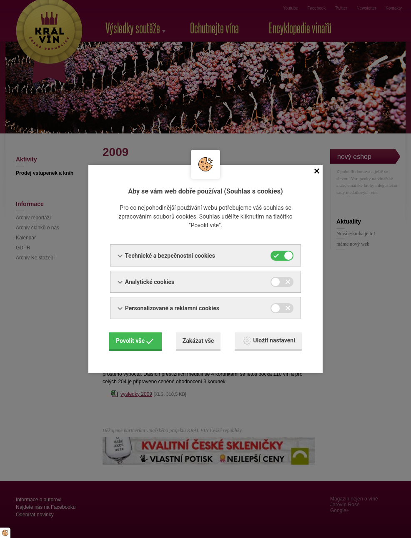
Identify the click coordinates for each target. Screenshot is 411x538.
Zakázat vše (198, 340)
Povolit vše (134, 340)
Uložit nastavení (269, 341)
